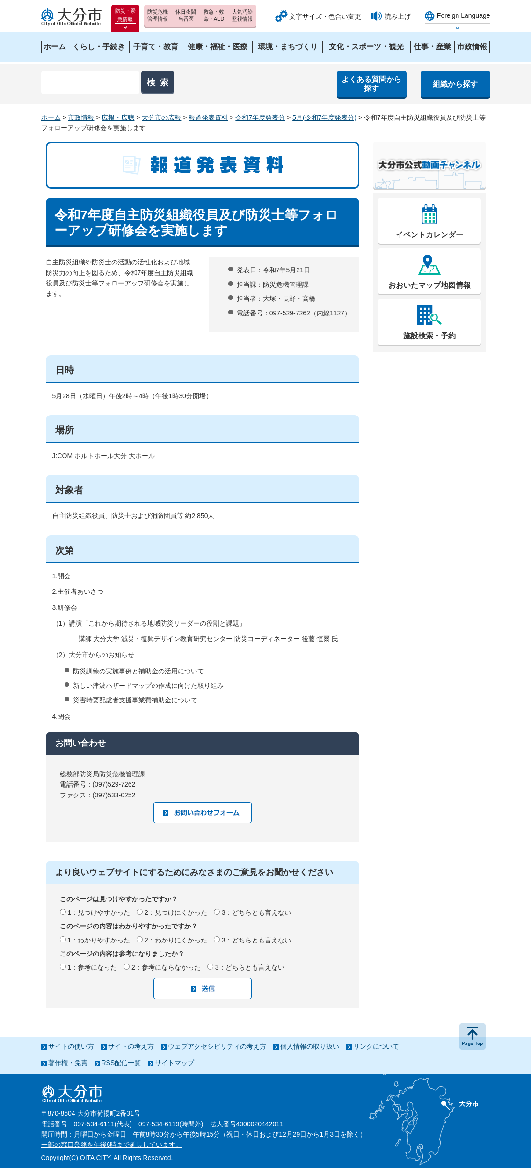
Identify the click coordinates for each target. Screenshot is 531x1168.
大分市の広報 (161, 117)
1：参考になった (92, 967)
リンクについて (376, 1046)
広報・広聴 (118, 117)
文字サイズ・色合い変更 (325, 16)
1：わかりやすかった (98, 940)
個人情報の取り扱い (309, 1046)
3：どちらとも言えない (256, 912)
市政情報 (81, 117)
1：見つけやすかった (98, 912)
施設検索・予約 (429, 336)
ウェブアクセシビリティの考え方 (217, 1046)
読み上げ (398, 16)
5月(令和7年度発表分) (324, 117)
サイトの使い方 (71, 1046)
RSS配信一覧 (121, 1062)
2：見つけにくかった (176, 912)
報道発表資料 (208, 117)
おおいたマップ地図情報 (429, 285)
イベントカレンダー (429, 235)
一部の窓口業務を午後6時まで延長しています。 (111, 1144)
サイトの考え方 (131, 1046)
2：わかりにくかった (176, 940)
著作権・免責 (67, 1062)
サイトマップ (174, 1062)
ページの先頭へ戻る (472, 1036)
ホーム (51, 117)
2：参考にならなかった (166, 967)
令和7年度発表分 (260, 117)
